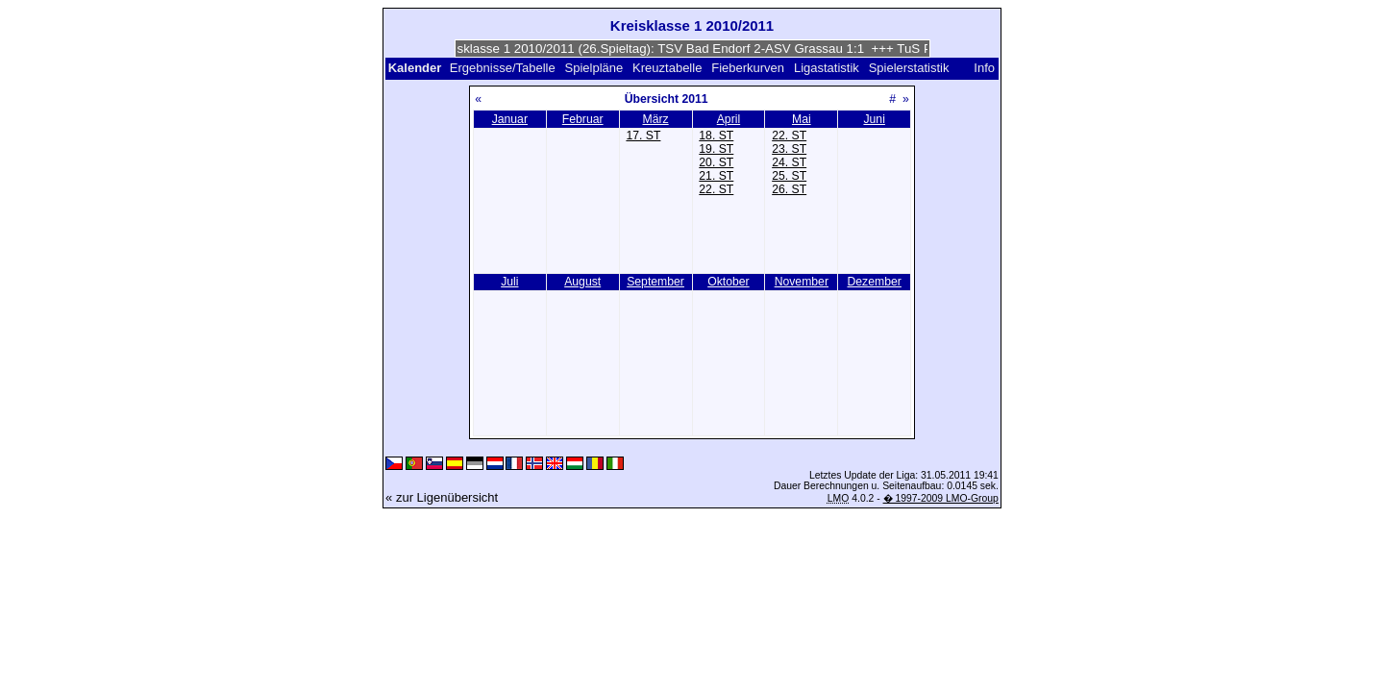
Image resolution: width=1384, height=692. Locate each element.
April (728, 119)
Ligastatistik (826, 68)
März (655, 119)
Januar (510, 119)
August (582, 281)
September (655, 281)
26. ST (789, 189)
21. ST (716, 176)
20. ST (716, 162)
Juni (873, 119)
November (801, 281)
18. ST (716, 135)
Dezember (875, 281)
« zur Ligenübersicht (441, 497)
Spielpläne (594, 68)
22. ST (716, 189)
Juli (509, 281)
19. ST (716, 149)
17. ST (643, 135)
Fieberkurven (747, 68)
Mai (801, 119)
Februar (583, 119)
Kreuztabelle (667, 68)
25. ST (789, 176)
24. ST (789, 162)
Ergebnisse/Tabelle (503, 68)
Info (984, 68)
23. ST (789, 149)
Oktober (728, 281)
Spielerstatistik (910, 68)
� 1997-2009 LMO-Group (941, 498)
